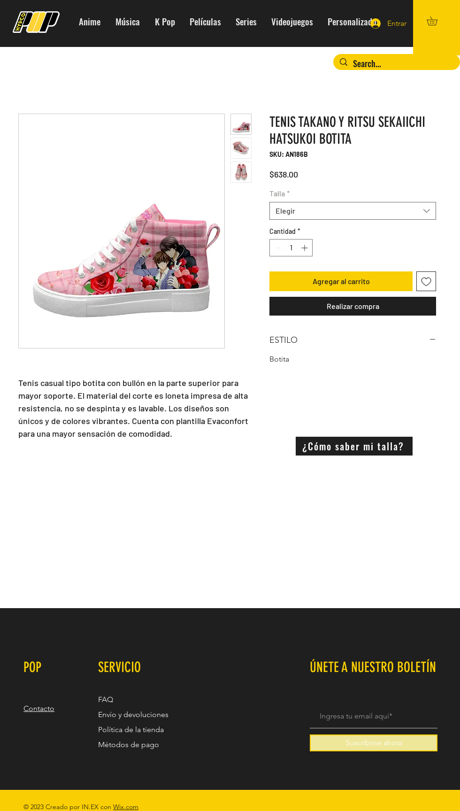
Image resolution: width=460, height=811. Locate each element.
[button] (436, 20)
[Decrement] (277, 247)
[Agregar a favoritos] (426, 281)
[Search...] (396, 63)
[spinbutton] (291, 247)
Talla (279, 193)
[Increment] (305, 247)
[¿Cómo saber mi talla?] (354, 446)
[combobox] (352, 211)
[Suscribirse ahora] (373, 742)
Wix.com (125, 807)
